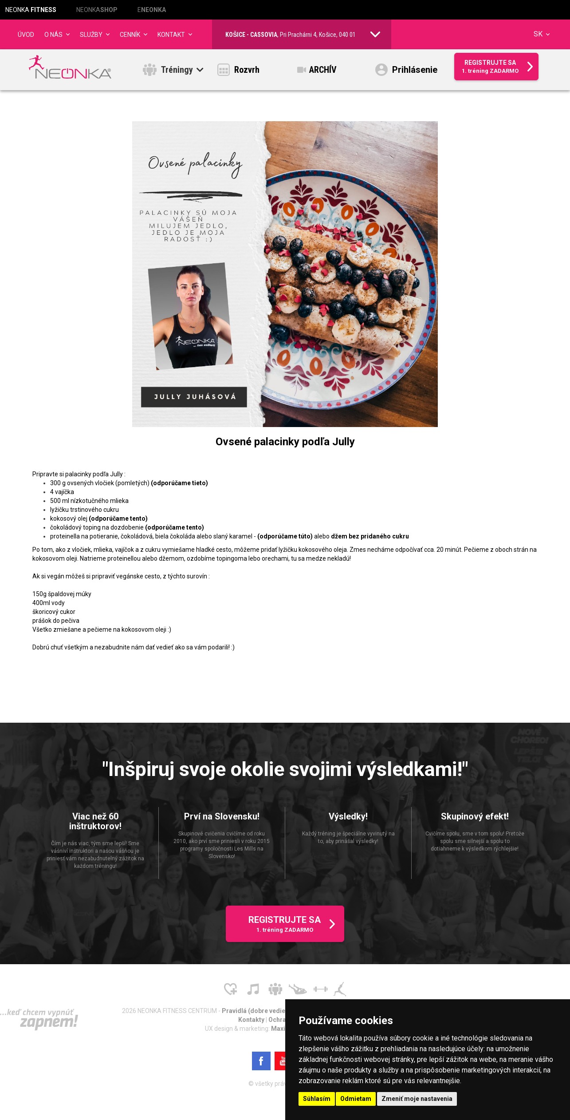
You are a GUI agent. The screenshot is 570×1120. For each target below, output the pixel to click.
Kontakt (171, 34)
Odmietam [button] (355, 1098)
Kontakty (252, 1022)
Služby (91, 34)
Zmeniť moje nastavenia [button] (416, 1098)
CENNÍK (130, 34)
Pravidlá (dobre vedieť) (256, 1013)
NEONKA (30, 9)
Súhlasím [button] (316, 1098)
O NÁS (53, 34)
